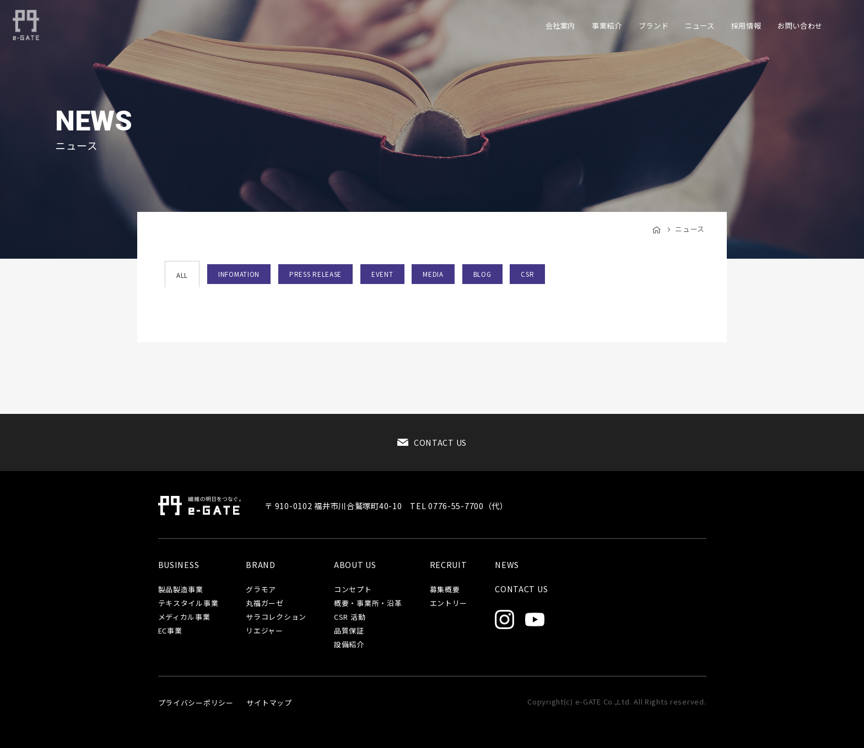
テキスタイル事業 (188, 603)
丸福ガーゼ (265, 603)
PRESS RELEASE (315, 274)
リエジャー (264, 631)
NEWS (507, 565)
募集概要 (445, 589)
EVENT (382, 274)
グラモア (261, 589)
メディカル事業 (184, 617)
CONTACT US (440, 442)
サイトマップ (268, 702)
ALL (182, 275)
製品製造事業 (180, 589)
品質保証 (349, 631)
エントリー (449, 603)
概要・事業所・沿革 (368, 603)
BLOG (482, 274)
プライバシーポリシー (196, 702)
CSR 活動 (349, 617)
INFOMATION (239, 274)
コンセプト (353, 589)
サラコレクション (276, 617)
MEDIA (433, 274)
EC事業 (170, 631)
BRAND (261, 565)
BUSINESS (178, 565)
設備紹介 (349, 644)
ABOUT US (355, 565)
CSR (527, 274)
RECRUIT (448, 565)
